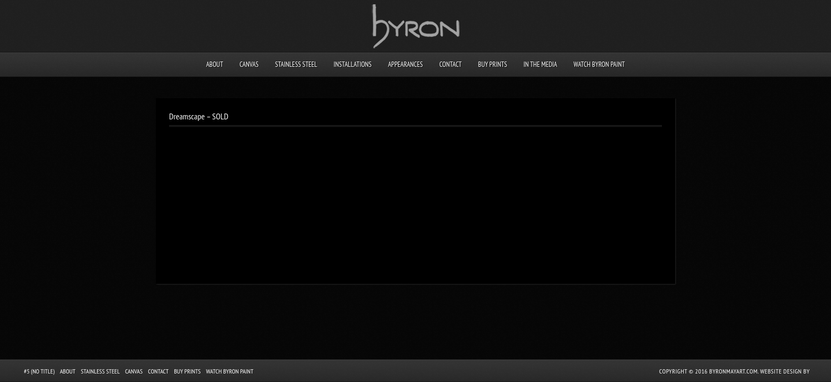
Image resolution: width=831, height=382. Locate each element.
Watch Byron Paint (599, 64)
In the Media (540, 64)
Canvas (249, 64)
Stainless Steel (296, 64)
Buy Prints (492, 64)
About (214, 64)
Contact (450, 64)
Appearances (405, 64)
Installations (352, 64)
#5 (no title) (39, 371)
